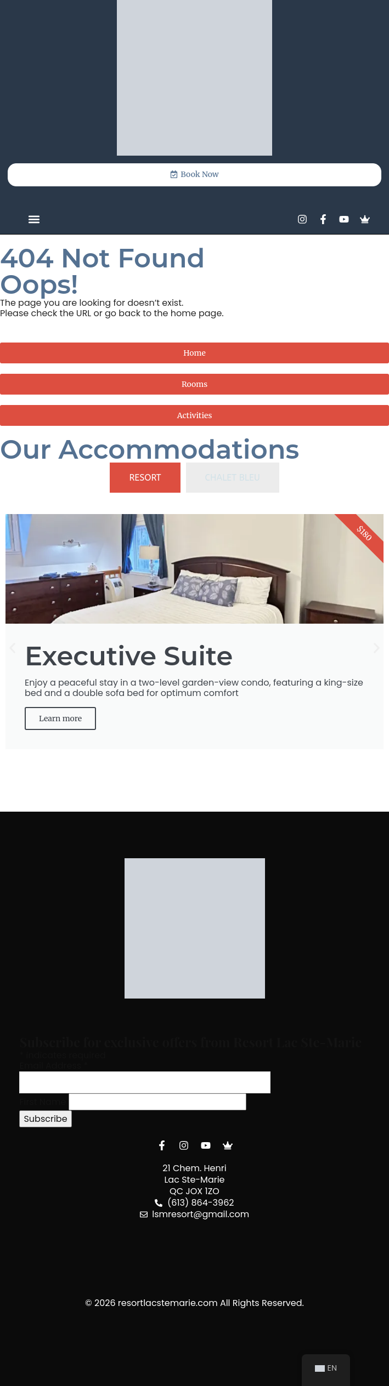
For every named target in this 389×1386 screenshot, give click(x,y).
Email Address (53, 1065)
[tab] (145, 478)
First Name (42, 1102)
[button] (34, 219)
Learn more (60, 718)
